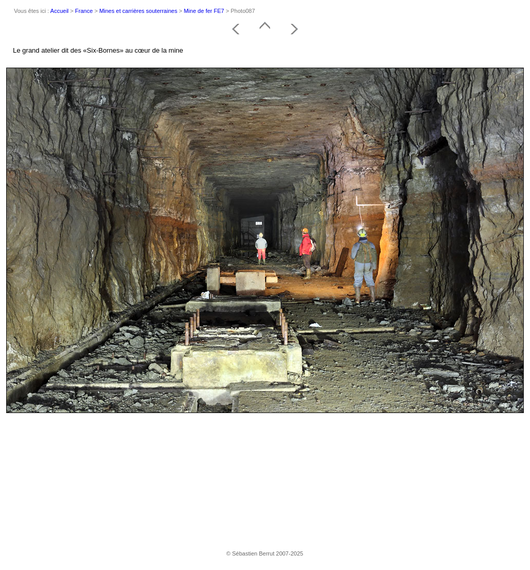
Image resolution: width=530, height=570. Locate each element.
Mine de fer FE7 (204, 11)
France (83, 11)
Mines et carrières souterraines (138, 11)
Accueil (59, 11)
